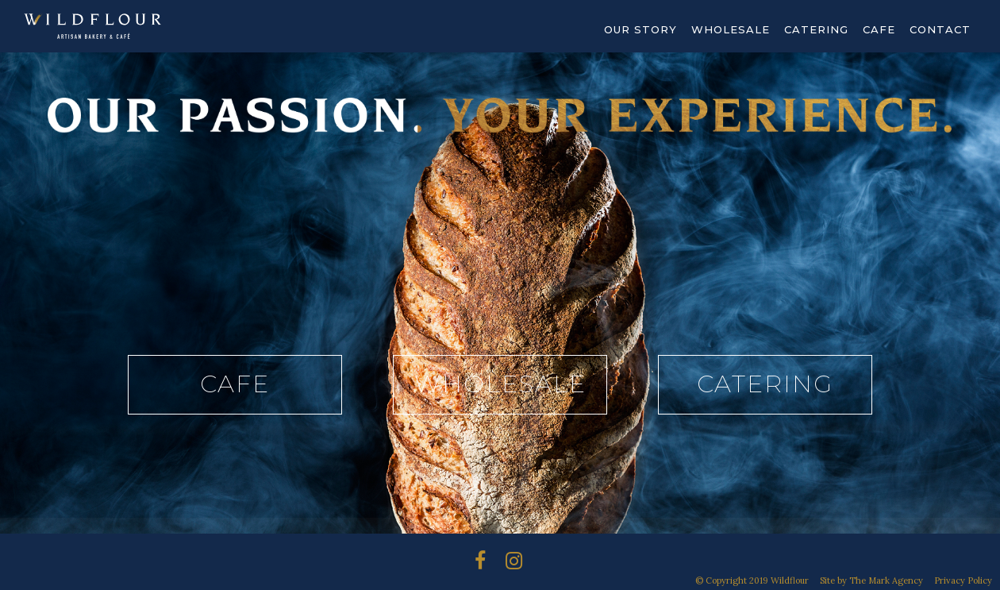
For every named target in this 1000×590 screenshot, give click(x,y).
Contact (940, 29)
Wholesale (730, 29)
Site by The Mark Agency (871, 580)
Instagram (490, 563)
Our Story (640, 29)
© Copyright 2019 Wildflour (752, 580)
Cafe (879, 29)
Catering (816, 29)
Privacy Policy (963, 580)
